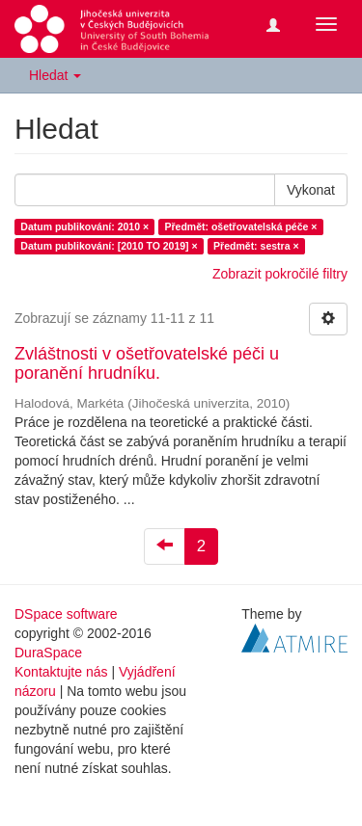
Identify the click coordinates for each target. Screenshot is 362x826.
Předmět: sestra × (255, 246)
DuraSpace (48, 652)
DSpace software (66, 614)
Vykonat (311, 190)
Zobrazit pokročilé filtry (280, 273)
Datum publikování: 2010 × (84, 226)
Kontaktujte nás (61, 671)
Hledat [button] (55, 75)
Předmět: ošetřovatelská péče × (241, 226)
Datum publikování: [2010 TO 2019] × (108, 246)
